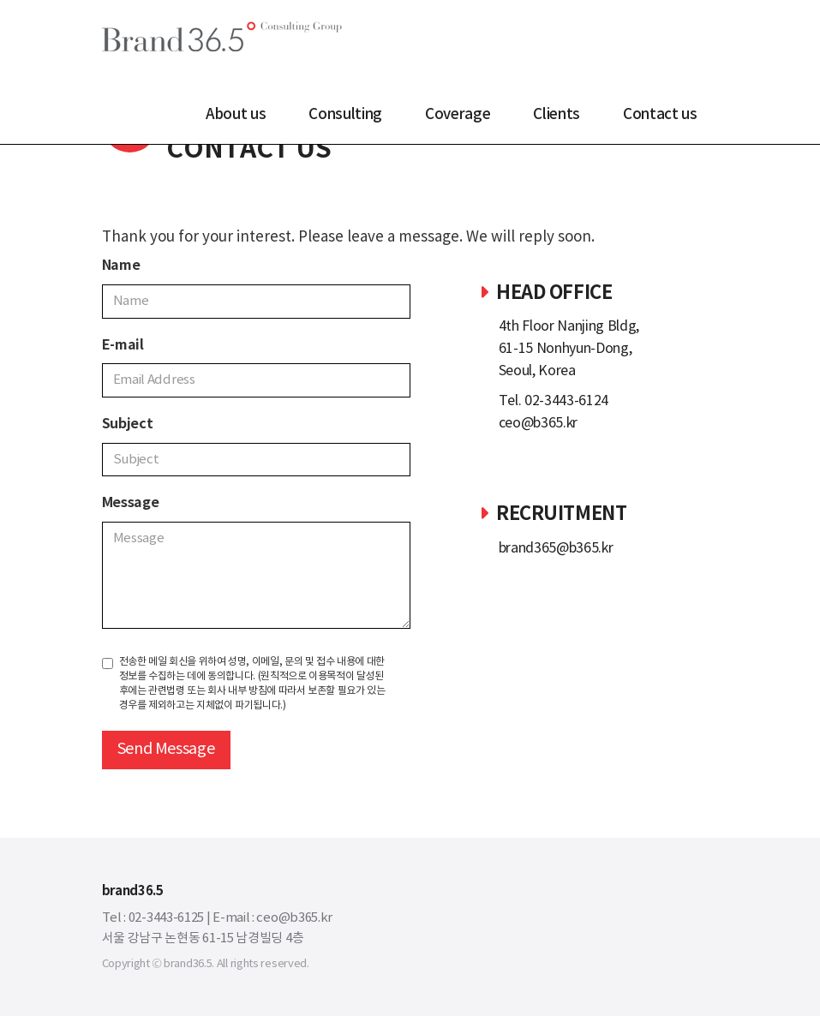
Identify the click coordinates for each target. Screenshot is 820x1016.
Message (130, 502)
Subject (127, 424)
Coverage (457, 114)
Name (121, 265)
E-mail (123, 345)
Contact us (660, 114)
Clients (556, 114)
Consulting (345, 114)
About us (236, 114)
